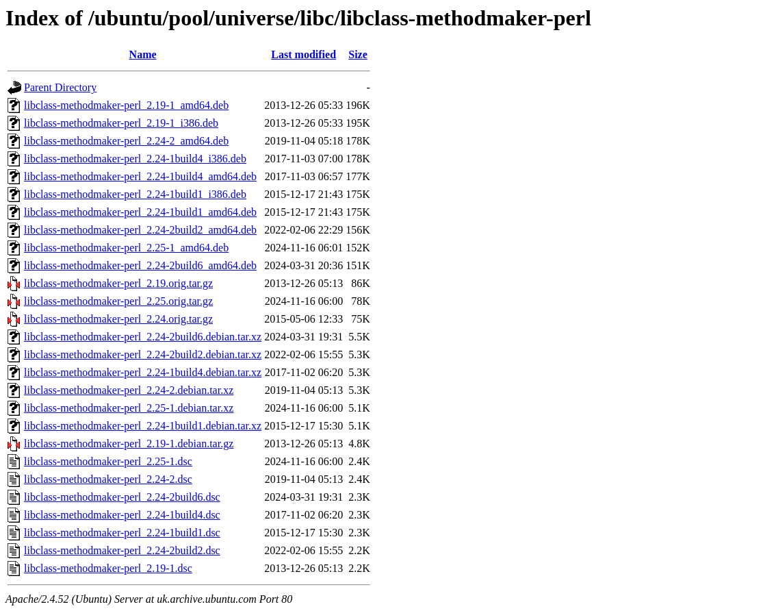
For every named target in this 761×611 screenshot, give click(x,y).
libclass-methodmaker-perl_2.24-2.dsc (108, 479)
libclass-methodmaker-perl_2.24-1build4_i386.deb (135, 158)
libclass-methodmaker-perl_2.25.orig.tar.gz (118, 301)
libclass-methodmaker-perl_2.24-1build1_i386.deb (135, 194)
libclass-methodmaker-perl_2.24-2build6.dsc (122, 497)
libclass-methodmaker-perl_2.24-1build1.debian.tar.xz (142, 426)
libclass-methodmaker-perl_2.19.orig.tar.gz (118, 283)
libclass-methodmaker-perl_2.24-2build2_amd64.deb (140, 230)
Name (143, 54)
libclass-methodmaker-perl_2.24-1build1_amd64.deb (140, 212)
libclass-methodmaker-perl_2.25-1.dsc (108, 461)
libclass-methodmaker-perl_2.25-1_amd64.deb (126, 247)
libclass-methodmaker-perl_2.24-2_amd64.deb (126, 141)
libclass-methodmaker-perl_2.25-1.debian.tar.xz (128, 408)
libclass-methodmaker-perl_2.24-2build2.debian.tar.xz (142, 354)
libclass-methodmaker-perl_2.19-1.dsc (108, 568)
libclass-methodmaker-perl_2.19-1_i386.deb (121, 123)
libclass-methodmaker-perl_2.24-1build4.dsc (122, 515)
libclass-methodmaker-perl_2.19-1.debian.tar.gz (128, 443)
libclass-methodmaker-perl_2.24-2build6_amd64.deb (140, 265)
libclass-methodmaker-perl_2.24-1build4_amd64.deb (140, 176)
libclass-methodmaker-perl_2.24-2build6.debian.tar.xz (142, 336)
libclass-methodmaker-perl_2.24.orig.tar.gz (118, 319)
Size (357, 54)
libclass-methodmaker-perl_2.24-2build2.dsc (122, 550)
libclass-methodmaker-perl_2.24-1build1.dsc (122, 532)
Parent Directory (60, 87)
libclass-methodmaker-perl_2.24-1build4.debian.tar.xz (142, 372)
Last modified (303, 54)
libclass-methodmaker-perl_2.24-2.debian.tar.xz (128, 390)
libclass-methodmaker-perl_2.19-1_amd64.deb (126, 105)
